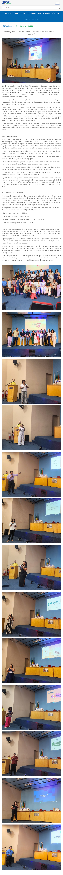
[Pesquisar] (31, 7)
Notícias (35, 19)
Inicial (27, 19)
